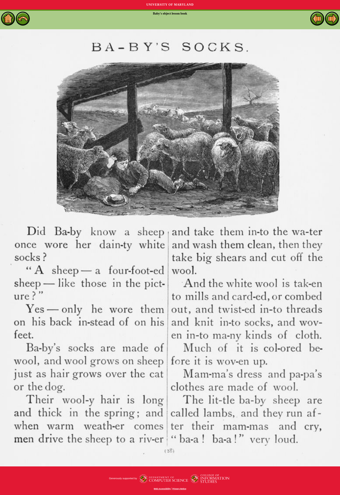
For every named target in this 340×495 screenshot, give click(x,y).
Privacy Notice (179, 489)
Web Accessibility (162, 489)
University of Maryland (170, 4)
